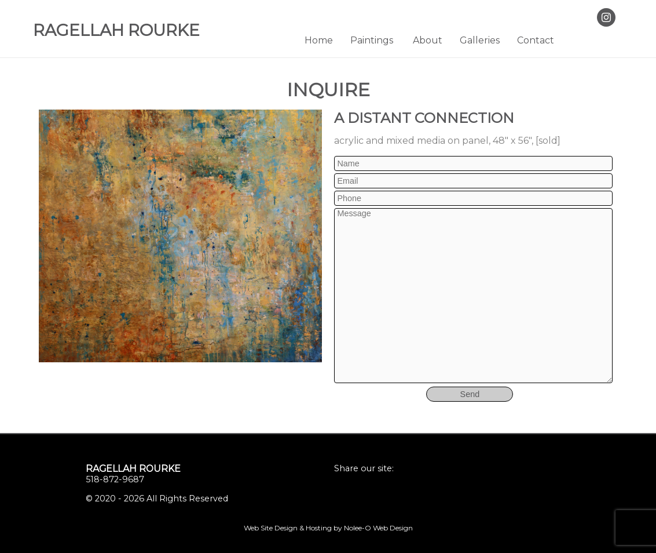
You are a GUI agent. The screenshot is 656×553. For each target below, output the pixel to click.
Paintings (371, 40)
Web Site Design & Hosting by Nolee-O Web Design (328, 527)
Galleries (480, 40)
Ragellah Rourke (133, 468)
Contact (535, 40)
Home (319, 40)
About (427, 40)
